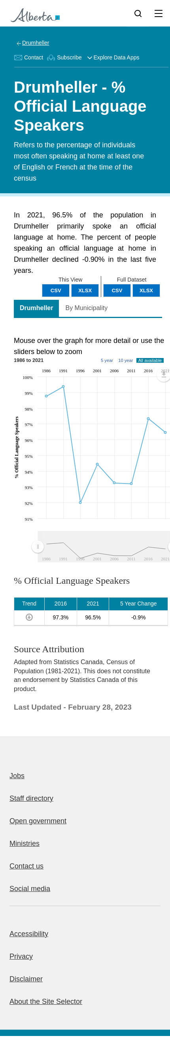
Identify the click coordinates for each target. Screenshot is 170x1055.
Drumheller (35, 43)
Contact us (26, 866)
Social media (29, 889)
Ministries (24, 843)
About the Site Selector (45, 1001)
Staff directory (31, 798)
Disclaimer (26, 979)
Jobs (17, 776)
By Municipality (86, 308)
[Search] (138, 13)
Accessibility (28, 934)
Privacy (21, 956)
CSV (117, 290)
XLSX (146, 290)
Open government (37, 821)
